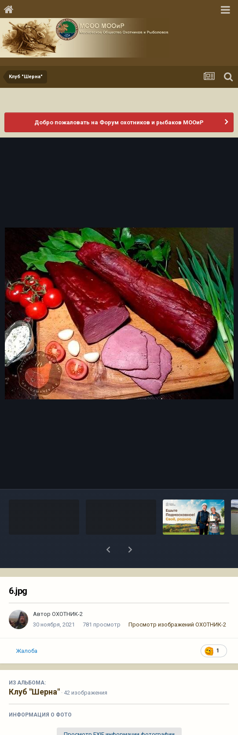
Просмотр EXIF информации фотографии (119, 711)
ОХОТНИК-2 (67, 591)
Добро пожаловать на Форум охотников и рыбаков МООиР (119, 122)
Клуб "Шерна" (34, 668)
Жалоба (26, 628)
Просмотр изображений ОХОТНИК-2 (177, 601)
